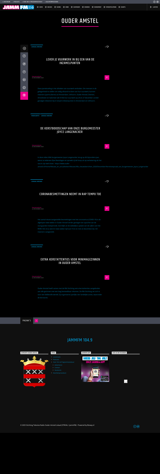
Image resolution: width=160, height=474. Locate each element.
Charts (123, 7)
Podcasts (16, 2)
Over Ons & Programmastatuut (32, 2)
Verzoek (87, 7)
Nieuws (49, 7)
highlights (35, 157)
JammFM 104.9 (80, 381)
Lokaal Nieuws (36, 88)
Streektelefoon (111, 7)
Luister (154, 7)
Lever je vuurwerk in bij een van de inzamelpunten (70, 102)
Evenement (97, 7)
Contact (57, 409)
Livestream (6, 2)
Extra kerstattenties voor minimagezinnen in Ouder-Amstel (70, 302)
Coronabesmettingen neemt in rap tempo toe (70, 235)
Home (41, 7)
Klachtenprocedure (51, 2)
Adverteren (58, 406)
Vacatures (58, 411)
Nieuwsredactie (36, 117)
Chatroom (76, 7)
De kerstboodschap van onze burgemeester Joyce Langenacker (70, 171)
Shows (59, 7)
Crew (67, 7)
